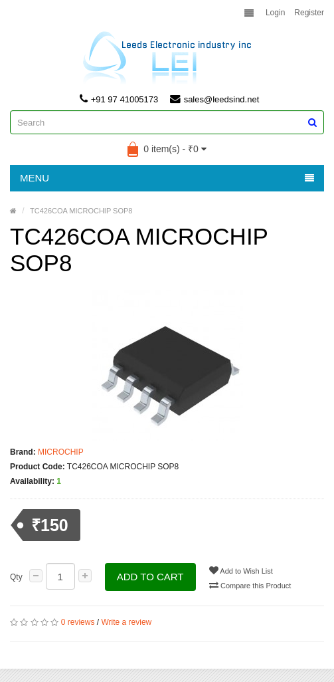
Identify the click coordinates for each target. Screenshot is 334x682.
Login (275, 12)
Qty (16, 577)
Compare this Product (251, 585)
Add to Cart (150, 576)
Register (309, 12)
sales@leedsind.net (215, 99)
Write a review (126, 622)
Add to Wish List (242, 570)
